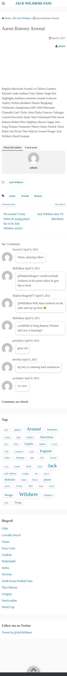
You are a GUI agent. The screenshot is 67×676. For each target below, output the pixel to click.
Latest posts (31, 147)
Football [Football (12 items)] (53, 458)
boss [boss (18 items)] (16, 444)
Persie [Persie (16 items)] (35, 480)
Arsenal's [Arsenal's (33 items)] (52, 429)
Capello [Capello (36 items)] (28, 443)
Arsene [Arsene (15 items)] (7, 437)
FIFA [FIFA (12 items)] (42, 458)
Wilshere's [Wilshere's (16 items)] (48, 495)
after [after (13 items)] (6, 430)
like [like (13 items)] (36, 473)
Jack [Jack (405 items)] (52, 465)
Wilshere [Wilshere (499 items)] (28, 494)
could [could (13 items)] (31, 451)
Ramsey (38, 196)
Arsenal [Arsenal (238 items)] (34, 428)
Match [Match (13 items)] (46, 473)
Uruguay (7, 593)
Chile (5, 528)
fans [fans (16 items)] (32, 457)
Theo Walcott (9, 587)
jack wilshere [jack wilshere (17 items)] (10, 473)
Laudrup (6, 554)
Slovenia (7, 574)
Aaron (12, 196)
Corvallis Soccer (11, 535)
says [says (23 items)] (30, 486)
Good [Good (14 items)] (39, 466)
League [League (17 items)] (25, 473)
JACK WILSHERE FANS (33, 3)
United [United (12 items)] (51, 486)
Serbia (5, 567)
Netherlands (9, 561)
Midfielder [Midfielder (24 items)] (9, 479)
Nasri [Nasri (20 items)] (23, 479)
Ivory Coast (8, 548)
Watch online (9, 600)
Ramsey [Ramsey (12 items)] (19, 486)
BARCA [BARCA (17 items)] (30, 437)
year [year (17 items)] (6, 502)
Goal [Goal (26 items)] (28, 466)
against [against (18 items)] (17, 429)
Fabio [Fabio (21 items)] (7, 457)
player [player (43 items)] (47, 479)
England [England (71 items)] (45, 451)
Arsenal (25, 196)
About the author (12, 147)
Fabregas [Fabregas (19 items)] (20, 457)
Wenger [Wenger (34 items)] (8, 495)
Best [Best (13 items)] (6, 444)
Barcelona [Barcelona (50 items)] (46, 437)
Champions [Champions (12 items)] (19, 452)
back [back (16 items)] (18, 437)
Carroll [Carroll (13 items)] (54, 444)
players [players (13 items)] (7, 486)
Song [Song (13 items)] (41, 486)
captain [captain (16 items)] (42, 444)
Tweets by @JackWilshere (17, 632)
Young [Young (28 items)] (17, 502)
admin (61, 46)
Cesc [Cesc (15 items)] (6, 451)
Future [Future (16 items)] (17, 466)
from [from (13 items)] (6, 466)
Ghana (5, 541)
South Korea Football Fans (17, 581)
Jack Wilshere (16, 182)
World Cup (8, 607)
